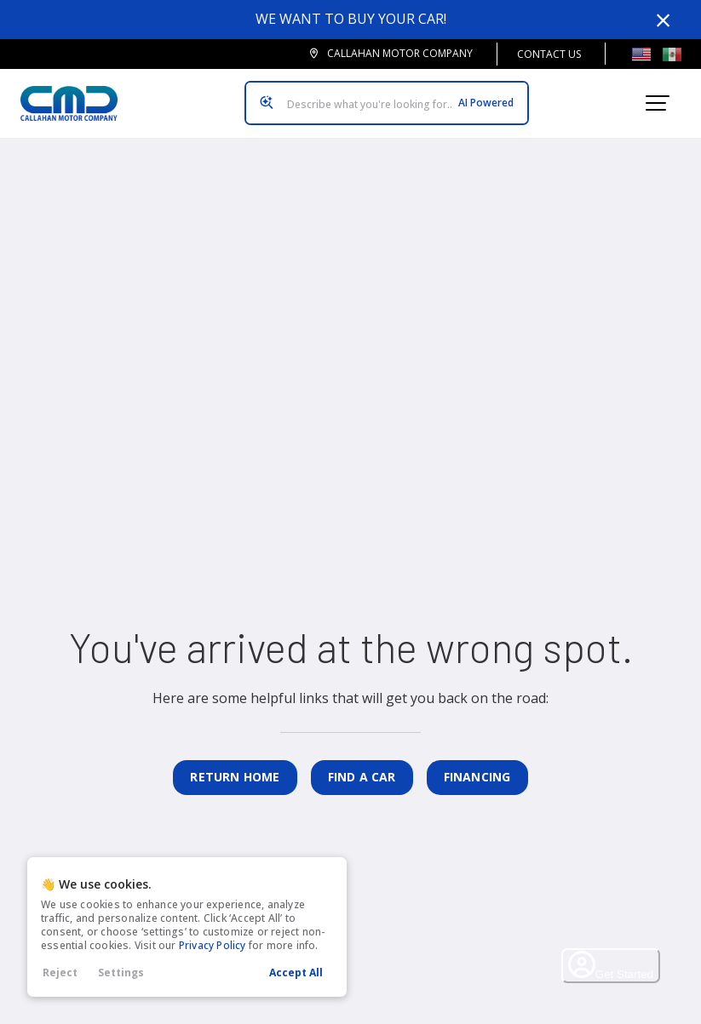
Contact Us (549, 54)
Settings (121, 972)
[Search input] (386, 103)
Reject (60, 972)
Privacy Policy (212, 945)
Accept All (296, 972)
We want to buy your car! (351, 18)
